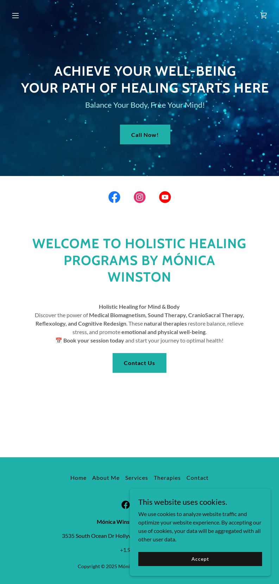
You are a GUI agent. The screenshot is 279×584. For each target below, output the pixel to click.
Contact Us (139, 362)
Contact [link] (197, 477)
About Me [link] (106, 477)
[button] (28, 15)
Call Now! (145, 134)
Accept (200, 559)
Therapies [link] (167, 477)
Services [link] (136, 477)
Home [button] (78, 477)
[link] (263, 15)
